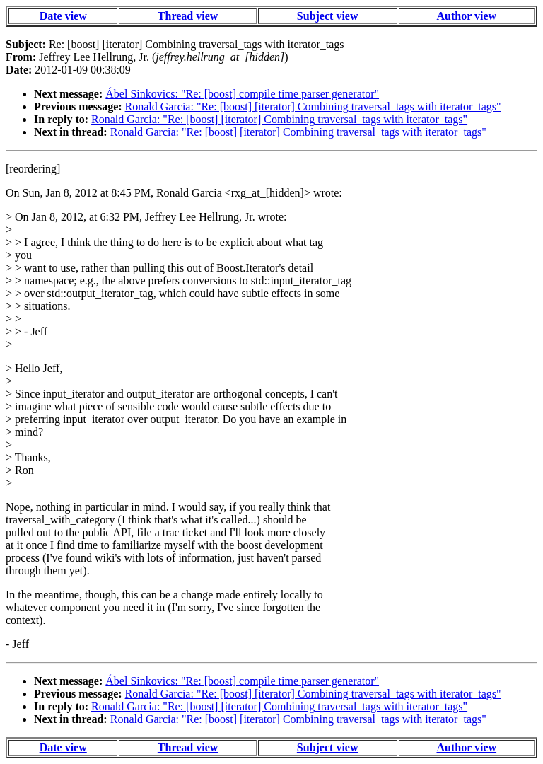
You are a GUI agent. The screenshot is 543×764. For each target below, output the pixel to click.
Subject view (327, 16)
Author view (467, 16)
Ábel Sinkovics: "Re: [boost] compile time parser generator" (242, 94)
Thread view (188, 16)
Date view (63, 16)
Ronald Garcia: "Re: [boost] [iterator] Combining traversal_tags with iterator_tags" (313, 106)
